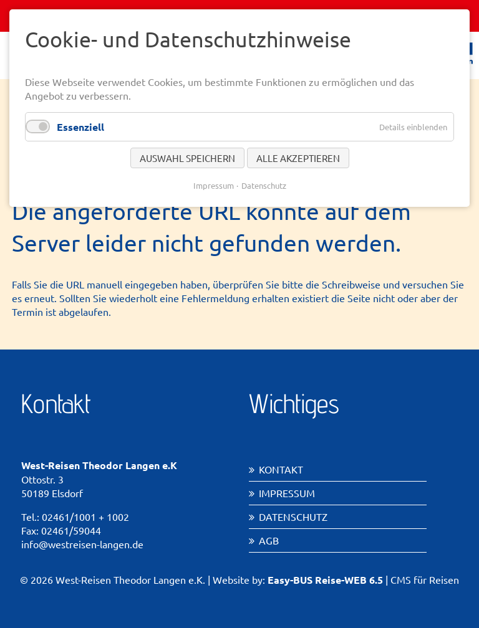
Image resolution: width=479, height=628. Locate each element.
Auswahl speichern (187, 158)
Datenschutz (293, 516)
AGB (269, 540)
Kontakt (281, 469)
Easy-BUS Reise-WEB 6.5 (325, 579)
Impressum (287, 493)
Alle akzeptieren (298, 158)
